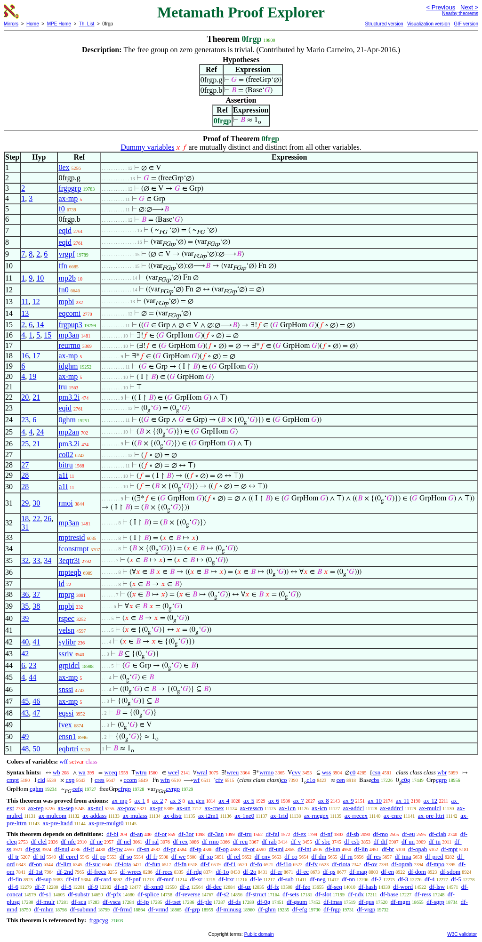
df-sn (143, 849)
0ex (63, 167)
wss (326, 772)
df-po (98, 856)
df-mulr (45, 901)
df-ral (152, 841)
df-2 (376, 879)
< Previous (440, 7)
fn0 (63, 290)
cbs (375, 779)
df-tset (173, 901)
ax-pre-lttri (431, 815)
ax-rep (36, 808)
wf (196, 779)
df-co (290, 856)
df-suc (93, 864)
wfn (165, 779)
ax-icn (319, 808)
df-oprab (401, 864)
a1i (63, 475)
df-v (296, 841)
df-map (358, 871)
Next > (469, 7)
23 (25, 420)
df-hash (367, 886)
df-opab (417, 849)
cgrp (441, 779)
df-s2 (223, 894)
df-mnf (165, 879)
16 (25, 356)
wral (201, 772)
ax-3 (175, 800)
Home (32, 23)
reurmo (69, 345)
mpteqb (69, 572)
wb (56, 772)
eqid (65, 230)
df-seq (334, 886)
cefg (77, 788)
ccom (130, 779)
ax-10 (375, 800)
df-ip (143, 901)
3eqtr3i (69, 560)
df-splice (148, 894)
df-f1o (284, 864)
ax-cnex (214, 808)
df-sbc (322, 841)
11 (24, 302)
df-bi (112, 833)
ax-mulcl (430, 808)
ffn (62, 266)
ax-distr (172, 815)
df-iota (123, 864)
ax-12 (431, 800)
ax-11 (403, 800)
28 (25, 475)
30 (36, 503)
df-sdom (450, 871)
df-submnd (83, 909)
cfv (220, 779)
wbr (442, 772)
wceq (110, 772)
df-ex (299, 833)
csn (376, 772)
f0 (61, 209)
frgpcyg (98, 920)
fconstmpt (73, 549)
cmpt (13, 779)
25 (25, 444)
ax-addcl (353, 808)
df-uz (244, 886)
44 (32, 677)
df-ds (234, 901)
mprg (66, 594)
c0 (352, 772)
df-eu (408, 833)
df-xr (196, 879)
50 (36, 749)
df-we (178, 856)
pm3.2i (69, 397)
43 (25, 713)
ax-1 (140, 800)
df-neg (318, 879)
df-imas (332, 901)
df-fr (151, 856)
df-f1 (230, 864)
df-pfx (113, 894)
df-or (160, 833)
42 (25, 654)
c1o (310, 779)
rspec (66, 618)
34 (47, 560)
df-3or (186, 833)
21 (36, 397)
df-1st (35, 871)
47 (36, 713)
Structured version (384, 23)
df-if (88, 849)
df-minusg (228, 909)
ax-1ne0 (244, 815)
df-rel (234, 856)
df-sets (290, 894)
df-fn (180, 864)
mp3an (68, 335)
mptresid (71, 537)
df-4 (430, 879)
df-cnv (263, 856)
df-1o (222, 871)
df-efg (299, 909)
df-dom (417, 871)
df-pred (434, 856)
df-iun (332, 849)
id (61, 584)
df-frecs (96, 871)
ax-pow (126, 808)
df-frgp (332, 909)
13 (25, 313)
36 (25, 594)
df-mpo (435, 864)
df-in (435, 841)
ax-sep (66, 808)
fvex (65, 725)
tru (62, 387)
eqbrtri (68, 749)
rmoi (65, 503)
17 (36, 356)
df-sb (352, 833)
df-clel (39, 841)
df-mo (380, 833)
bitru (65, 465)
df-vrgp (366, 909)
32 (25, 560)
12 (36, 302)
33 (36, 560)
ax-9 (348, 800)
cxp (69, 779)
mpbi (66, 302)
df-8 (66, 886)
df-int (304, 849)
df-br (388, 849)
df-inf (73, 879)
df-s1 (45, 894)
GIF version (466, 23)
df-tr (13, 856)
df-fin (15, 879)
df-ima (403, 856)
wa (81, 772)
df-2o (249, 871)
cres (99, 779)
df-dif (381, 841)
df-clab (437, 833)
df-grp (192, 909)
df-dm (319, 856)
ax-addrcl (391, 808)
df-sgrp (435, 901)
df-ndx (355, 894)
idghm (68, 366)
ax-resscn (251, 808)
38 (36, 606)
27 (25, 465)
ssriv (65, 654)
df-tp (195, 849)
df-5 (456, 879)
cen (341, 779)
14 (40, 325)
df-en (387, 871)
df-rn (346, 856)
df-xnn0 (153, 886)
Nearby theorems (460, 13)
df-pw (115, 849)
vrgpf (66, 254)
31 (25, 527)
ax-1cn (287, 808)
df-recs (163, 871)
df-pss (32, 849)
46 (36, 701)
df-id (39, 856)
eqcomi (69, 313)
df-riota (341, 864)
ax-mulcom (52, 815)
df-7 (40, 886)
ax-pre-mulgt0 (105, 823)
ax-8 (323, 800)
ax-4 (223, 800)
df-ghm (267, 909)
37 (36, 594)
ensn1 (67, 737)
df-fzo (303, 886)
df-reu (240, 841)
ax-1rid (279, 815)
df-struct (256, 894)
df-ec (302, 871)
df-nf (326, 833)
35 (25, 606)
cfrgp (124, 788)
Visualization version (428, 23)
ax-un (184, 808)
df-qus (366, 901)
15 (47, 335)
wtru (141, 772)
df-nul (61, 849)
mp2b (66, 278)
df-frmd (122, 909)
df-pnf (133, 879)
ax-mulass (134, 815)
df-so (126, 856)
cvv (296, 772)
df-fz (273, 886)
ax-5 (248, 800)
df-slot (323, 894)
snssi (65, 689)
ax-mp (68, 198)
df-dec (213, 886)
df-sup (44, 879)
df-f (205, 864)
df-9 (93, 886)
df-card (103, 879)
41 (36, 642)
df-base (389, 894)
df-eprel (68, 856)
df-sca (78, 901)
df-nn (348, 879)
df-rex (180, 841)
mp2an (68, 432)
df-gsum (297, 901)
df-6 (13, 886)
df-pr (169, 849)
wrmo (266, 772)
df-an (136, 833)
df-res (374, 856)
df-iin (361, 849)
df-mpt (449, 849)
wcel (173, 772)
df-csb (352, 841)
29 (25, 503)
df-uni (276, 849)
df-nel (124, 841)
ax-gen (196, 800)
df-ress (423, 894)
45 (25, 701)
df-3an (216, 833)
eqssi (65, 713)
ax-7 (298, 800)
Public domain (259, 934)
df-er (276, 871)
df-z (185, 886)
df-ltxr (226, 879)
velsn (66, 630)
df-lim (64, 864)
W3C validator (462, 934)
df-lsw (437, 886)
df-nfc (68, 841)
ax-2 (157, 800)
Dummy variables (147, 147)
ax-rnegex (316, 815)
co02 (65, 455)
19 (32, 376)
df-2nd (64, 871)
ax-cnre (393, 815)
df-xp (206, 856)
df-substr (78, 894)
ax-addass (94, 815)
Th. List (87, 23)
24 (40, 432)
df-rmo (210, 841)
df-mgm (400, 901)
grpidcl (69, 665)
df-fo (256, 864)
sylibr (66, 642)
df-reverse (188, 894)
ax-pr (156, 808)
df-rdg (194, 871)
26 (47, 519)
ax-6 (273, 800)
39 (25, 618)
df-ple (204, 901)
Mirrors (11, 23)
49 (25, 737)
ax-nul (95, 808)
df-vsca (111, 901)
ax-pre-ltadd (58, 823)
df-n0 (121, 886)
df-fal (272, 833)
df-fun (153, 864)
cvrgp (173, 788)
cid (41, 779)
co (284, 779)
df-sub (286, 879)
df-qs (329, 871)
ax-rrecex (356, 815)
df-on (35, 864)
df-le (256, 879)
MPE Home (59, 23)
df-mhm (44, 909)
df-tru (245, 833)
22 (36, 519)
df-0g (263, 901)
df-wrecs (130, 871)
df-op (222, 849)
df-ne (96, 841)
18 (25, 519)
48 (25, 749)
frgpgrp (69, 188)
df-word (403, 886)
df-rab (269, 841)
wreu (232, 772)
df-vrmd (158, 909)
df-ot (249, 849)
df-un (408, 841)
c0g (406, 779)
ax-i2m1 (208, 815)
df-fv (311, 864)
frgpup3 (70, 325)
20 (25, 397)
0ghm (66, 420)
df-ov (370, 864)
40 (25, 642)
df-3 (403, 879)
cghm (36, 788)
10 (40, 278)
